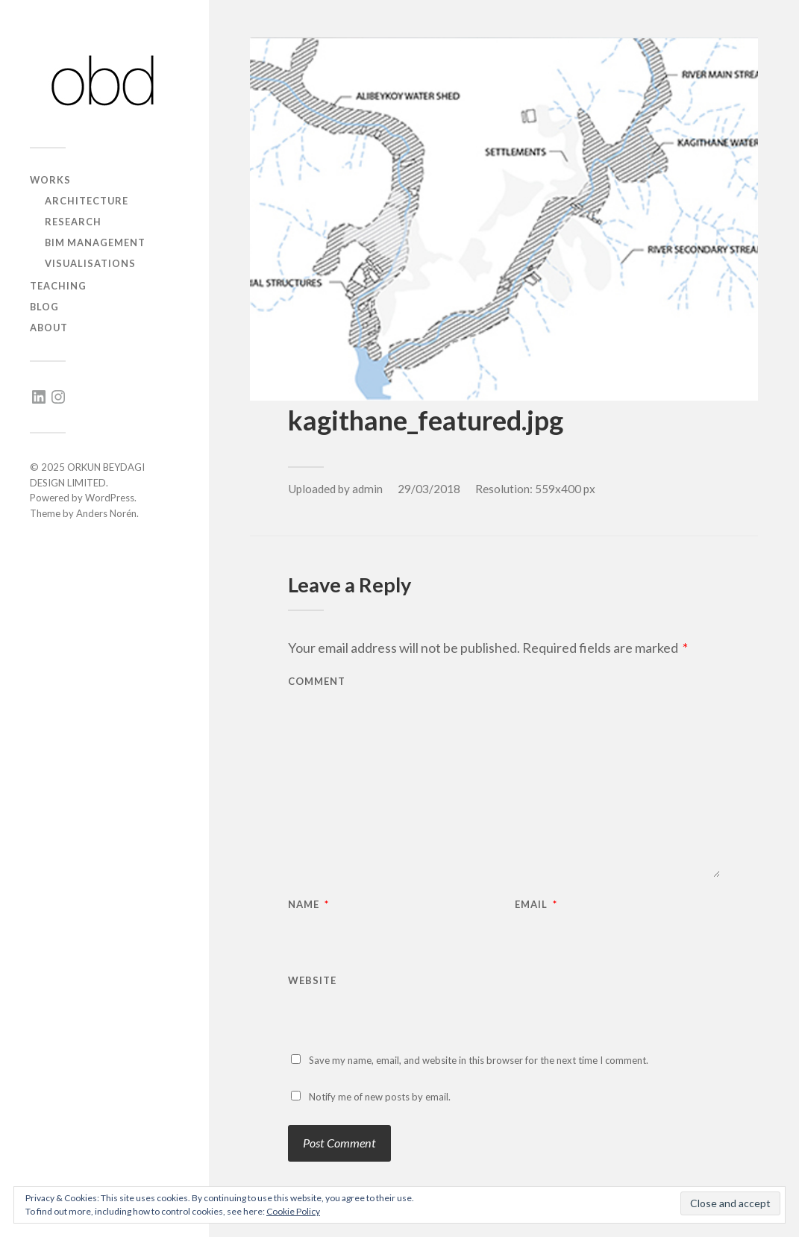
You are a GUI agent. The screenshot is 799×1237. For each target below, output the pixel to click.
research (73, 222)
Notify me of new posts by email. (380, 1097)
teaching (58, 286)
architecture (86, 201)
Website (312, 980)
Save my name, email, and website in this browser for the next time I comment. (478, 1060)
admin (367, 488)
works (50, 180)
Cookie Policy (293, 1211)
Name (308, 904)
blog (44, 307)
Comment (316, 681)
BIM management (95, 242)
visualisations (90, 263)
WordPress (109, 498)
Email (536, 904)
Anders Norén (106, 513)
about (49, 327)
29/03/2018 (429, 488)
